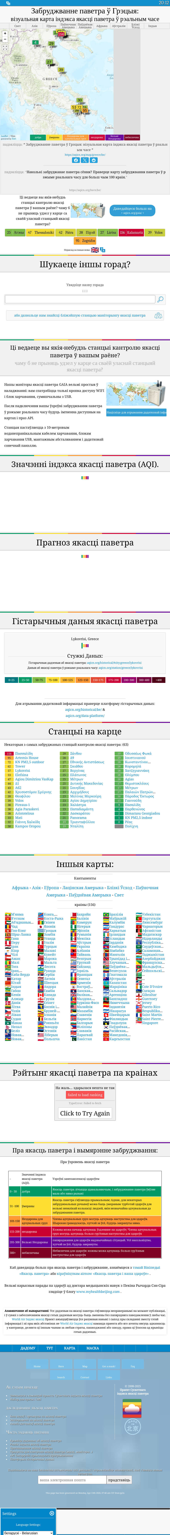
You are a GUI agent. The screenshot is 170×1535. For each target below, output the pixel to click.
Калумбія (114, 922)
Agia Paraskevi (22, 809)
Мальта (47, 962)
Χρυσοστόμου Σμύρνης (28, 792)
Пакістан (81, 1039)
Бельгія (47, 1019)
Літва (12, 1006)
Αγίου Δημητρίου (78, 800)
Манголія (114, 954)
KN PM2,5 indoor (133, 817)
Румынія (80, 934)
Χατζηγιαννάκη (132, 770)
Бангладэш (115, 998)
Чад (11, 926)
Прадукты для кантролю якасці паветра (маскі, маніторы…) (51, 1452)
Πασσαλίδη (19, 753)
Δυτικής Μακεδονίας (81, 783)
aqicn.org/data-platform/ (85, 715)
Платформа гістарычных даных (32, 1459)
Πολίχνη (126, 826)
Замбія (46, 934)
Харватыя (114, 930)
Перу (12, 942)
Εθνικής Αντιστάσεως (82, 762)
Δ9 (67, 757)
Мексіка (80, 938)
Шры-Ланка (18, 934)
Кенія (13, 994)
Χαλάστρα (73, 804)
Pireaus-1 (17, 804)
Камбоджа (114, 946)
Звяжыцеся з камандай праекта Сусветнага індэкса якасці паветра (56, 1395)
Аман (12, 958)
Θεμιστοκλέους (132, 783)
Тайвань (80, 954)
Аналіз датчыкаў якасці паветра (32, 1423)
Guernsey (146, 998)
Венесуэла (114, 970)
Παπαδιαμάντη (77, 809)
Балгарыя (81, 1022)
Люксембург (149, 922)
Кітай (13, 982)
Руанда (47, 970)
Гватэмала (115, 974)
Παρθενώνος (130, 809)
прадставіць (119, 1480)
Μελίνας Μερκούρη (80, 796)
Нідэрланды (149, 938)
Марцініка (115, 986)
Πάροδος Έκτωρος (134, 796)
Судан (13, 1019)
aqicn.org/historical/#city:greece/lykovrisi (114, 662)
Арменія (80, 982)
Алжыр (14, 998)
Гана (12, 938)
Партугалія (148, 918)
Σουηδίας (72, 787)
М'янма (14, 914)
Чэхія (12, 1011)
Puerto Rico (148, 1006)
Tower (15, 766)
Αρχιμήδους (74, 792)
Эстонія (47, 1030)
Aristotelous (19, 813)
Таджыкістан (150, 954)
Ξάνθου (71, 753)
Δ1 (12, 783)
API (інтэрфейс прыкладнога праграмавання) (41, 1455)
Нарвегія (80, 1019)
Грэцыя (47, 930)
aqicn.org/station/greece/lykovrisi (121, 667)
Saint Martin (149, 1014)
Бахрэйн (80, 914)
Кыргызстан (116, 1039)
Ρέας (123, 822)
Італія (46, 942)
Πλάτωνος (73, 775)
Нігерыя (80, 926)
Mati (13, 817)
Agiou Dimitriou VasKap (29, 779)
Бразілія (113, 914)
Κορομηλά (128, 766)
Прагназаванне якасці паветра (31, 1448)
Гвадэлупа (114, 1022)
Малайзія (81, 1006)
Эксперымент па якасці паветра (32, 1420)
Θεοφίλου (17, 796)
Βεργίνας (72, 770)
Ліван (13, 1014)
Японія (46, 926)
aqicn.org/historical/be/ (83, 709)
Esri (14, 138)
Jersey (144, 1002)
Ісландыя (114, 938)
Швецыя (48, 982)
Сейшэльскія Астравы (150, 972)
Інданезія (114, 1006)
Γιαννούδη (128, 800)
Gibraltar (146, 994)
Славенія (81, 1014)
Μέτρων (71, 779)
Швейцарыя (116, 1014)
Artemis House (22, 757)
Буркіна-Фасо (84, 1002)
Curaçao (145, 990)
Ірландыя (114, 934)
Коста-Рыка (50, 918)
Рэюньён (48, 1022)
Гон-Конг (15, 930)
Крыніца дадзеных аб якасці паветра (35, 1440)
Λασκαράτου (75, 813)
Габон (13, 990)
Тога (11, 966)
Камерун (80, 922)
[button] (5, 34)
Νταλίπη (72, 826)
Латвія (46, 978)
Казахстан (114, 982)
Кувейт (47, 954)
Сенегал (80, 978)
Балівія (79, 918)
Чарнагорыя (149, 926)
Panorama (73, 817)
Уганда (46, 938)
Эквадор (48, 1027)
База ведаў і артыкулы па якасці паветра (38, 1416)
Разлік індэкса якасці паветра (30, 1444)
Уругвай (80, 962)
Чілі (11, 954)
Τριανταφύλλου (77, 822)
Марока (47, 958)
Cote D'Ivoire (149, 986)
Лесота (46, 966)
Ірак (11, 946)
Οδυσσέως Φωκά (133, 753)
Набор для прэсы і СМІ (25, 1399)
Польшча (49, 1039)
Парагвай (81, 1035)
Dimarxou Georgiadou (137, 813)
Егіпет (46, 1002)
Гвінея (46, 922)
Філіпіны (81, 1027)
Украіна (80, 946)
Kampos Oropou (23, 826)
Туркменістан (147, 976)
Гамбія (46, 990)
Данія (12, 1002)
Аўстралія (114, 978)
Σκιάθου (71, 766)
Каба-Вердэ (17, 974)
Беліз (12, 1030)
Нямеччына (116, 1002)
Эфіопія (79, 930)
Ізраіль (79, 970)
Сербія (46, 974)
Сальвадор (115, 990)
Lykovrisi (17, 770)
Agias (124, 779)
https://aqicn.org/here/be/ (85, 190)
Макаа (13, 1022)
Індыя (13, 986)
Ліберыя (48, 1035)
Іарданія (113, 942)
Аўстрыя (80, 942)
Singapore (147, 1022)
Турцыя (47, 946)
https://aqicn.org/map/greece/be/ (85, 154)
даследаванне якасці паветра (32, 1408)
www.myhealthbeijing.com (98, 1291)
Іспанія (47, 1014)
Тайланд (80, 966)
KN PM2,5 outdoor (24, 762)
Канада (47, 994)
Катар (13, 978)
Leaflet (4, 136)
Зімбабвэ (113, 950)
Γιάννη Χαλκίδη (22, 822)
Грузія (46, 998)
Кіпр (12, 950)
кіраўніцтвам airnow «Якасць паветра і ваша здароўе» (103, 1273)
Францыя (81, 974)
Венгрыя (80, 958)
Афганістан (148, 930)
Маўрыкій (114, 918)
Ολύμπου (127, 775)
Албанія (80, 950)
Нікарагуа (114, 1011)
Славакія (80, 1030)
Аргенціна (115, 994)
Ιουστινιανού (130, 757)
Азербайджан (150, 958)
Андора (47, 986)
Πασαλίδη (128, 804)
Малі (12, 962)
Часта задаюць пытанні (27, 1432)
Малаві (47, 950)
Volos (14, 800)
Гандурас (113, 926)
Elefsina (16, 775)
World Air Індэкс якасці (28, 1319)
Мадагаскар (149, 934)
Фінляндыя (115, 1019)
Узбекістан (148, 914)
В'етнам (14, 918)
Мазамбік (81, 1011)
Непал (13, 1027)
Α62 (13, 787)
